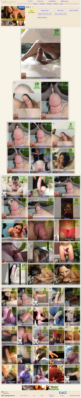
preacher (59, 362)
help (34, 395)
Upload (35, 3)
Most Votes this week (60, 14)
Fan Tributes (31, 12)
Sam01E (43, 361)
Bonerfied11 (17, 196)
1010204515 (43, 78)
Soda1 (69, 261)
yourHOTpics (52, 1)
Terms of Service (23, 395)
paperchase (75, 305)
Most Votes (61, 10)
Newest (56, 3)
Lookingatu (9, 344)
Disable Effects (6, 393)
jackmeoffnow (17, 262)
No (5, 391)
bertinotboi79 (59, 344)
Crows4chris (43, 196)
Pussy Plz (40, 1)
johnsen (27, 363)
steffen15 (41, 240)
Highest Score (45, 10)
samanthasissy (69, 239)
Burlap (43, 262)
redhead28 (43, 325)
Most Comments (42, 17)
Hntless (9, 363)
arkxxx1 (14, 283)
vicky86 (43, 283)
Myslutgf (67, 218)
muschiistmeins (43, 172)
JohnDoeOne (56, 304)
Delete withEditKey (51, 395)
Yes (7, 391)
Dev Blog (62, 395)
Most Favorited (74, 10)
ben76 (14, 240)
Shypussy (74, 325)
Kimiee (56, 382)
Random (49, 3)
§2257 (42, 395)
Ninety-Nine (27, 325)
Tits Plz (30, 1)
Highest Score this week (44, 14)
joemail (72, 344)
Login (61, 3)
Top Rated (42, 3)
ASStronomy (64, 1)
